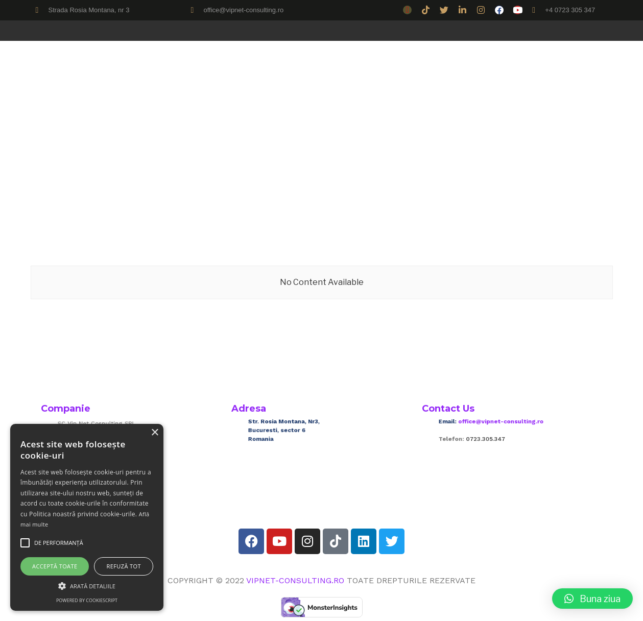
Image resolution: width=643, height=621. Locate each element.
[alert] (86, 517)
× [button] (154, 433)
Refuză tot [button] (124, 566)
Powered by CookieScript (86, 600)
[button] (592, 598)
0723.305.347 (494, 437)
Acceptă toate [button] (54, 566)
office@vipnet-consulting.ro (504, 425)
